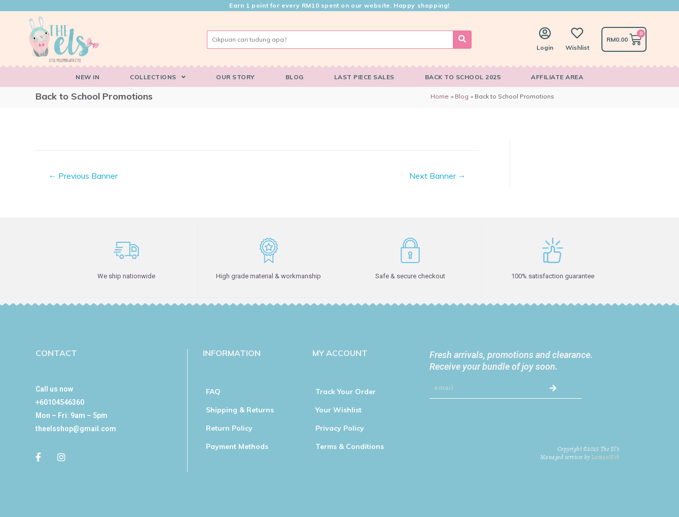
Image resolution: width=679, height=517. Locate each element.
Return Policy (229, 427)
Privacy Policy (339, 427)
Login (545, 47)
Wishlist (577, 47)
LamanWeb (605, 457)
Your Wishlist (338, 409)
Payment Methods (237, 445)
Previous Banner (83, 176)
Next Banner (437, 176)
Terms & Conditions (349, 445)
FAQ (213, 391)
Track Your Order (345, 391)
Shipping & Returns (240, 409)
